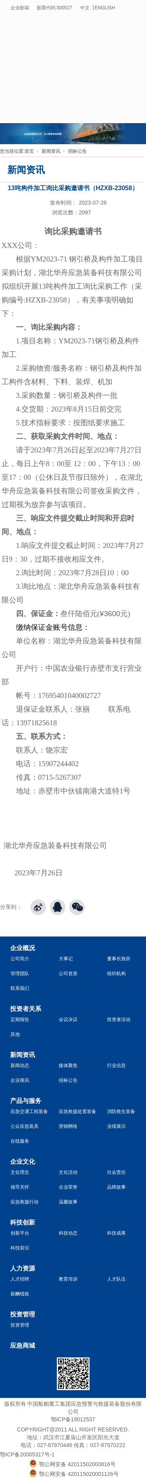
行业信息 (116, 1065)
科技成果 (116, 1233)
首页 (29, 151)
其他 (15, 1034)
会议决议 (68, 1019)
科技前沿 (20, 1248)
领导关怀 (20, 1187)
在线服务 (20, 1141)
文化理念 (20, 1172)
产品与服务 (25, 1100)
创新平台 (20, 1233)
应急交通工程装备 (29, 1111)
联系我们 (20, 988)
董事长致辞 (118, 958)
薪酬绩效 (20, 1294)
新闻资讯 (51, 151)
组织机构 (116, 973)
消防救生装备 (121, 1111)
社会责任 (116, 1172)
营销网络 (68, 1126)
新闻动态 (20, 1065)
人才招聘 (20, 1279)
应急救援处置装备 (77, 1111)
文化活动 (68, 1172)
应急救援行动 (25, 1202)
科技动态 (68, 1233)
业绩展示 (116, 1126)
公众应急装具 (25, 1126)
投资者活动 (118, 1019)
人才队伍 (116, 1279)
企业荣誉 (68, 1187)
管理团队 (20, 973)
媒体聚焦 (68, 1065)
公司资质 (68, 973)
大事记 (66, 958)
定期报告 (20, 1019)
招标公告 (77, 151)
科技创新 (22, 1222)
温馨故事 (68, 1202)
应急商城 (22, 1345)
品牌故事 (116, 1187)
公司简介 (20, 958)
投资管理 (22, 1314)
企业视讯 (20, 1080)
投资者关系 (25, 1008)
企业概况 (22, 948)
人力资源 (22, 1268)
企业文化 (22, 1161)
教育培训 (68, 1279)
